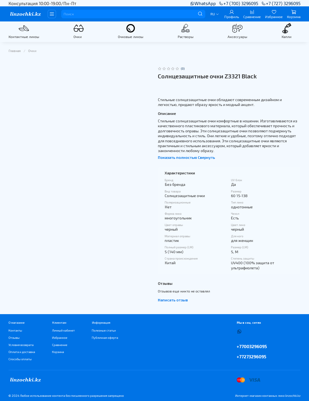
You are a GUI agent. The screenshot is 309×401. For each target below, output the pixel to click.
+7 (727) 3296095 (280, 3)
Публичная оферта (105, 337)
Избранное (59, 337)
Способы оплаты (20, 359)
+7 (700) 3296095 (238, 3)
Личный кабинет (63, 330)
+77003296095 (252, 346)
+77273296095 (251, 356)
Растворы (185, 37)
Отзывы (14, 337)
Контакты (15, 330)
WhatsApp (203, 3)
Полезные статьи (104, 330)
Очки (78, 37)
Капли (286, 37)
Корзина (58, 352)
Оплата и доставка (22, 352)
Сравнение (59, 345)
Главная (15, 51)
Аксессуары (237, 37)
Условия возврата (21, 345)
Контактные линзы (24, 37)
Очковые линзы (130, 37)
